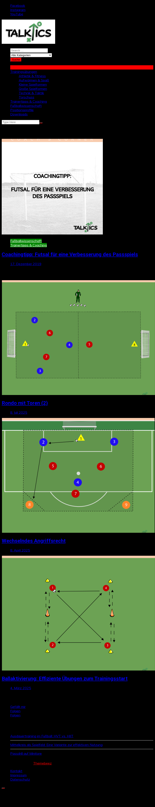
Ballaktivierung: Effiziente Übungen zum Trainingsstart (65, 679)
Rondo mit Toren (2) (25, 403)
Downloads (19, 114)
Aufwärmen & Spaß (34, 80)
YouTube (16, 14)
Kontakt (16, 771)
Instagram (18, 10)
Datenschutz (20, 779)
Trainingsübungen (23, 72)
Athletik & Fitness (32, 76)
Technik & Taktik (31, 93)
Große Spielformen (33, 89)
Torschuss (26, 97)
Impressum (18, 775)
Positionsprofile (22, 110)
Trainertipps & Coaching (28, 101)
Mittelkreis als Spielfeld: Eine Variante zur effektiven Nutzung (56, 745)
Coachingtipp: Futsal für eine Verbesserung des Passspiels (70, 254)
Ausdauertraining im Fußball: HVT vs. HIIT (41, 736)
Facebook (17, 5)
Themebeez (42, 763)
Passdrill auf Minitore (26, 753)
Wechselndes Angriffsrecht (34, 541)
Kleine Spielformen (33, 84)
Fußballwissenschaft (26, 106)
